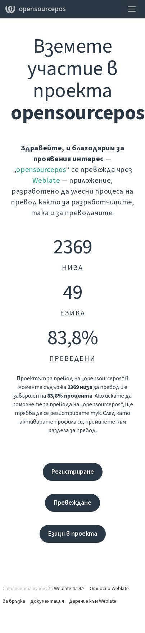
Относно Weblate (109, 588)
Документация (47, 601)
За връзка (14, 601)
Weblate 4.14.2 (69, 588)
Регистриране (72, 471)
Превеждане (72, 502)
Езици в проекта (72, 533)
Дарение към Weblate (92, 601)
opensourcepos (35, 9)
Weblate (46, 181)
